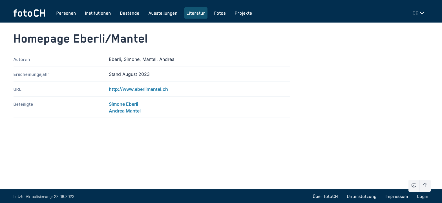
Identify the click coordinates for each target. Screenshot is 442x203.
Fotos (220, 13)
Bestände (130, 13)
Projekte (243, 13)
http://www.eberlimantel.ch (138, 89)
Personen (66, 13)
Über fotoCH (325, 196)
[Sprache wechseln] (419, 13)
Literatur (196, 13)
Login (422, 196)
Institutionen (98, 13)
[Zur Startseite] (29, 13)
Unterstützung (362, 196)
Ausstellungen (163, 13)
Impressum (397, 196)
